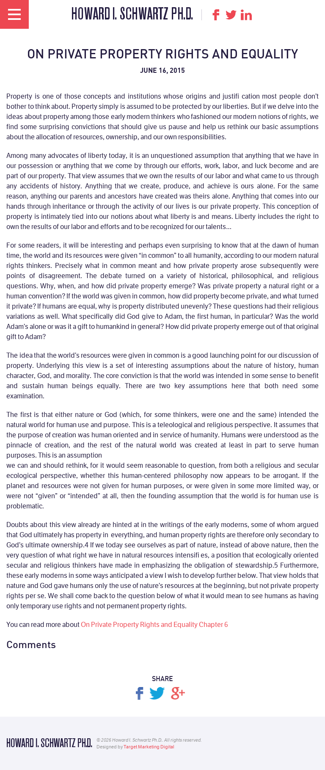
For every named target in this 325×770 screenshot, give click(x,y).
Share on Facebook (140, 693)
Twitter (231, 14)
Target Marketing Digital (149, 747)
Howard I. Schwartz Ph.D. (132, 15)
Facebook (215, 14)
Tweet (157, 693)
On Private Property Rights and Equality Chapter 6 (154, 624)
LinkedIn (246, 14)
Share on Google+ (177, 693)
